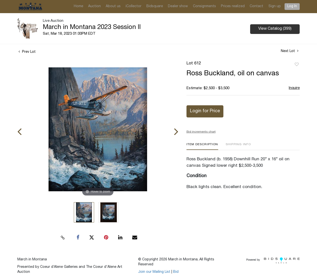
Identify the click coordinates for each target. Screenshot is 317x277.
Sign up (274, 6)
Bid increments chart (201, 131)
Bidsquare (154, 6)
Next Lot (289, 51)
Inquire (294, 88)
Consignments (204, 6)
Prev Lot (27, 52)
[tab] (202, 146)
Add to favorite (297, 64)
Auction (94, 6)
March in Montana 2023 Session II (92, 27)
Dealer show (178, 6)
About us (113, 6)
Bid (176, 272)
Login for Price (205, 111)
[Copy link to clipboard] (63, 238)
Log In (292, 6)
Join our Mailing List (154, 272)
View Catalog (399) (274, 29)
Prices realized (233, 6)
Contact (256, 6)
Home (78, 6)
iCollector (133, 6)
